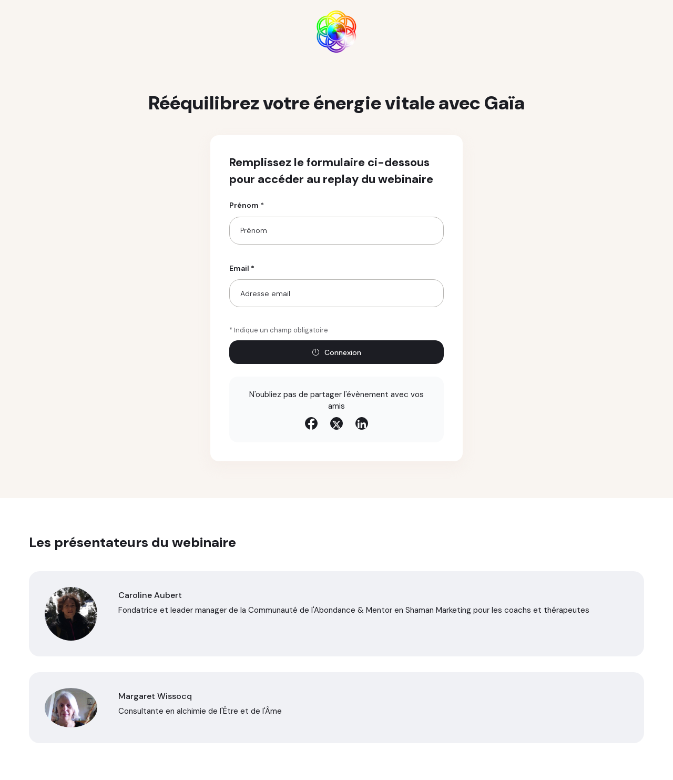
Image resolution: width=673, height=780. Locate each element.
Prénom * (246, 205)
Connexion (336, 352)
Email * (241, 268)
